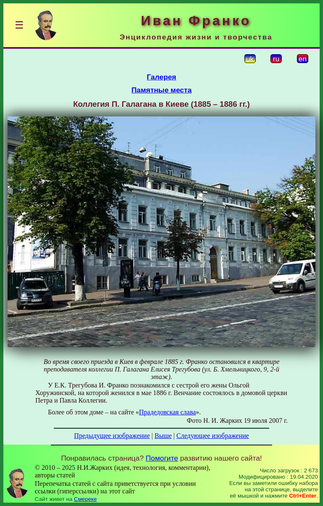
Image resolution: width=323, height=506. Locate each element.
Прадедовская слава (167, 412)
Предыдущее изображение (112, 435)
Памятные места (161, 90)
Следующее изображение (213, 435)
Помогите (162, 458)
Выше (163, 435)
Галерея (161, 77)
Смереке (85, 499)
